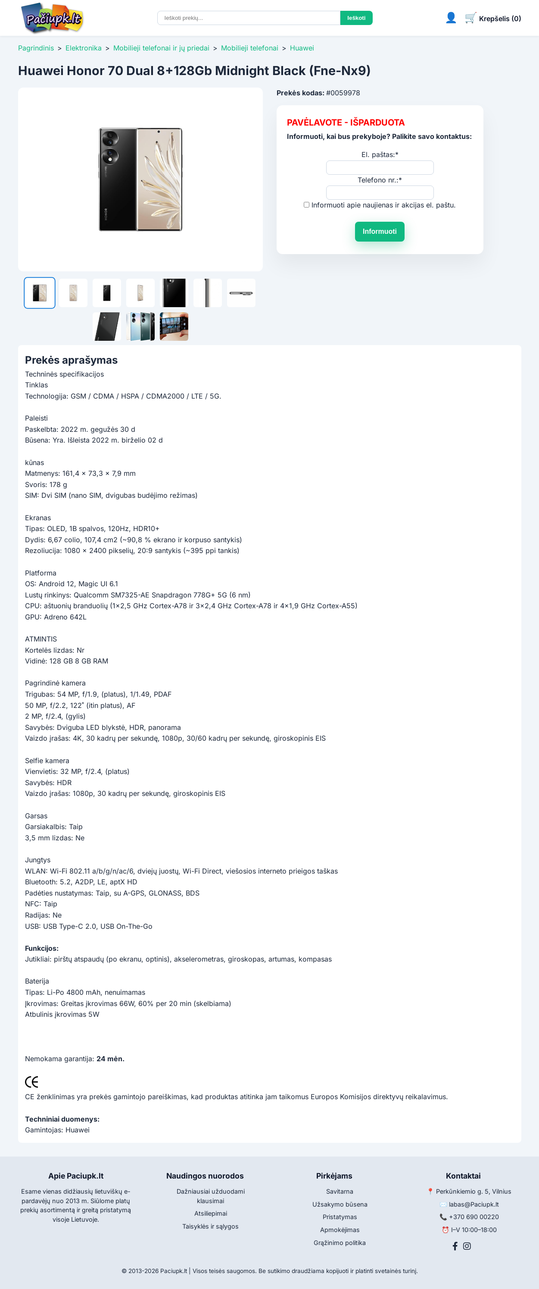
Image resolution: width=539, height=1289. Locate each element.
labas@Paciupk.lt (474, 1204)
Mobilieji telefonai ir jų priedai (161, 48)
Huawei (302, 48)
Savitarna (339, 1191)
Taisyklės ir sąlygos (210, 1226)
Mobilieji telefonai (249, 48)
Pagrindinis (36, 48)
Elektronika (83, 48)
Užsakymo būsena (340, 1204)
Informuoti (380, 231)
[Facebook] (455, 1246)
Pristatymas (340, 1216)
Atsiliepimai (210, 1213)
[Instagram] (467, 1246)
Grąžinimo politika (340, 1242)
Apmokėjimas (340, 1229)
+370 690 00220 (474, 1216)
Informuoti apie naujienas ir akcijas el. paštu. (384, 205)
